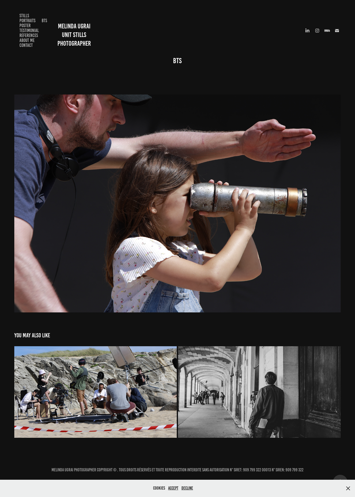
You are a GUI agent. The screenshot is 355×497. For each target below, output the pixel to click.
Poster (25, 25)
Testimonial (29, 30)
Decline (187, 488)
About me (27, 40)
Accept (173, 488)
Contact (26, 45)
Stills (24, 15)
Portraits (27, 20)
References (28, 35)
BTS (44, 20)
